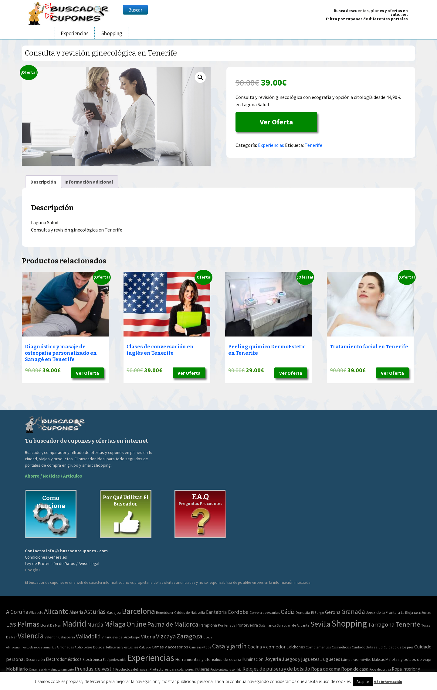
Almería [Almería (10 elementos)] (76, 612)
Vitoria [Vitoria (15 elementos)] (148, 637)
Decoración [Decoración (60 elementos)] (35, 659)
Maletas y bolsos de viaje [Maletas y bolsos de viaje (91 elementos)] (408, 659)
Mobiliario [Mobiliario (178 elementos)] (17, 669)
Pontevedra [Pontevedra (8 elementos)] (247, 625)
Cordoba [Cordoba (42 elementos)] (238, 611)
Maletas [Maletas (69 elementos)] (378, 659)
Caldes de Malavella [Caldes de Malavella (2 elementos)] (189, 612)
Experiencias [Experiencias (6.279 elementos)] (150, 657)
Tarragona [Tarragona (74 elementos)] (381, 624)
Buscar (135, 10)
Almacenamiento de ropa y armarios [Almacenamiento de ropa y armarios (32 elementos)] (31, 647)
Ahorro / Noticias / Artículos (53, 476)
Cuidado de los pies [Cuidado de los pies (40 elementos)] (398, 647)
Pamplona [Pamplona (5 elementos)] (208, 625)
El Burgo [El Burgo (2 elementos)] (317, 612)
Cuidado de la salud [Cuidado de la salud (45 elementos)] (367, 647)
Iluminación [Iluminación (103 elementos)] (252, 659)
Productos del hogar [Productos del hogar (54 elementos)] (132, 669)
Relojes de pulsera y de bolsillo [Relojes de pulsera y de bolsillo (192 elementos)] (276, 668)
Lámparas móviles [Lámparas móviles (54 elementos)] (356, 659)
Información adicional (88, 182)
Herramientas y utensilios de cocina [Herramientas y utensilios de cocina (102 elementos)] (208, 659)
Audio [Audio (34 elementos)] (79, 647)
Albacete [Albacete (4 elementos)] (36, 612)
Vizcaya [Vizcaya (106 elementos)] (166, 636)
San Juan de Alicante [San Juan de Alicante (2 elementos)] (293, 625)
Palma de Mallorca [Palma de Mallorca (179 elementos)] (172, 624)
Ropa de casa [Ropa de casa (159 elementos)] (354, 669)
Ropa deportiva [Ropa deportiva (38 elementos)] (380, 669)
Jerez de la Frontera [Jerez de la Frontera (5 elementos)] (383, 612)
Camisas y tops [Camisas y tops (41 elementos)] (200, 647)
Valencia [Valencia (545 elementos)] (31, 636)
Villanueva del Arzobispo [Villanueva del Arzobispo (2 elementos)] (121, 637)
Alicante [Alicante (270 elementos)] (56, 611)
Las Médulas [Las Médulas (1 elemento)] (422, 613)
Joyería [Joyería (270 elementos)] (272, 658)
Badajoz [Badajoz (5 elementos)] (114, 612)
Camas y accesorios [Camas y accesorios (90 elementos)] (170, 647)
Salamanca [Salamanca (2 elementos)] (267, 625)
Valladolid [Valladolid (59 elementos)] (88, 636)
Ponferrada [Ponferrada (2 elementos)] (226, 625)
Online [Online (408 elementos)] (136, 624)
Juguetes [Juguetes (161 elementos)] (330, 659)
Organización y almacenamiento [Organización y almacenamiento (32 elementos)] (51, 669)
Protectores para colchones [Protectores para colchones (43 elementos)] (172, 669)
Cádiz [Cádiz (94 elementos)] (288, 612)
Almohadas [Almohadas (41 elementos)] (65, 647)
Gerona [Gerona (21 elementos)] (332, 612)
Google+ (32, 570)
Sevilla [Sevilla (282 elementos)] (320, 624)
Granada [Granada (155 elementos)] (353, 611)
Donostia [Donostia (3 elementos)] (303, 612)
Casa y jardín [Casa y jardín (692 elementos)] (229, 646)
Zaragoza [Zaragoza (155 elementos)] (189, 636)
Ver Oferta (276, 122)
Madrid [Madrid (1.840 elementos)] (74, 623)
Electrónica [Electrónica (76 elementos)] (92, 659)
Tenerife (313, 145)
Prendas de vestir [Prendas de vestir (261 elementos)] (94, 668)
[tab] (43, 181)
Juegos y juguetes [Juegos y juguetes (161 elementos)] (301, 659)
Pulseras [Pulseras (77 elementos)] (202, 669)
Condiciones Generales (46, 557)
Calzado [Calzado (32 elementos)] (145, 647)
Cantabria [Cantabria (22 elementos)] (216, 612)
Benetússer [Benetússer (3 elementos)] (164, 612)
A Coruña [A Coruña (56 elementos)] (17, 611)
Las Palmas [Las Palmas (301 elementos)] (22, 624)
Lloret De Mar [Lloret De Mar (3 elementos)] (50, 625)
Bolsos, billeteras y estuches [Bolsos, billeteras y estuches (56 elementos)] (115, 647)
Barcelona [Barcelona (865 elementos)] (138, 611)
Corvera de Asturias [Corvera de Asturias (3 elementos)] (264, 612)
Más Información (388, 681)
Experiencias (75, 33)
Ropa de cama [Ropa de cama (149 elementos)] (325, 669)
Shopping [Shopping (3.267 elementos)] (349, 623)
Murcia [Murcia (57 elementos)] (95, 624)
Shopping (111, 33)
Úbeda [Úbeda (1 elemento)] (207, 637)
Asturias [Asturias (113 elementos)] (95, 611)
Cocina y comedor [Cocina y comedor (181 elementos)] (267, 646)
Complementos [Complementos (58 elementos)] (318, 646)
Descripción (43, 182)
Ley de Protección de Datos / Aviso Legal (62, 563)
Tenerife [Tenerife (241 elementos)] (407, 624)
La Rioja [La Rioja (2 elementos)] (407, 612)
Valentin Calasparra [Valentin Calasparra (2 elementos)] (60, 637)
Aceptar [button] (363, 681)
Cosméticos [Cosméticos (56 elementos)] (341, 647)
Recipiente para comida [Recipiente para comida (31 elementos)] (226, 669)
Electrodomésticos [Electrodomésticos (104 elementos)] (64, 659)
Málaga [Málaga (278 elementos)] (115, 624)
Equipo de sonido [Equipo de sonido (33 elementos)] (114, 660)
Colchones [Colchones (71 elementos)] (295, 647)
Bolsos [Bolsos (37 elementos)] (87, 647)
